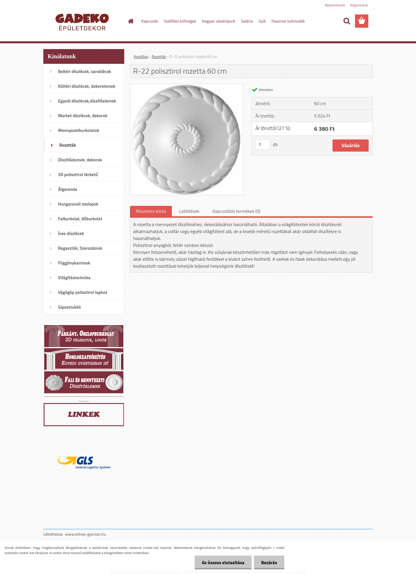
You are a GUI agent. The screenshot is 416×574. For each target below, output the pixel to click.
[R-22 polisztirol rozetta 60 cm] (186, 86)
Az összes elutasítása (223, 562)
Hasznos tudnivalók (288, 21)
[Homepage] (130, 21)
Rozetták (159, 56)
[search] (346, 21)
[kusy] (262, 144)
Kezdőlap (141, 56)
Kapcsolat (150, 21)
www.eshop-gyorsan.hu (85, 534)
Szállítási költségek (180, 21)
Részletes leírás (151, 211)
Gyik (262, 21)
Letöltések (189, 211)
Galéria (247, 21)
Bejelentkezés (335, 5)
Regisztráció (359, 5)
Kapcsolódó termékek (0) (236, 211)
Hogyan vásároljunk (218, 21)
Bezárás (269, 562)
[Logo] (83, 21)
